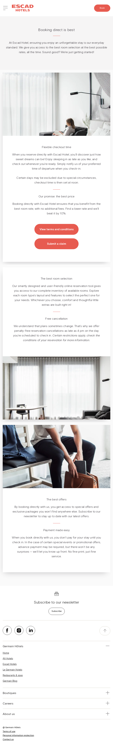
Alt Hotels (8, 659)
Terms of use (9, 731)
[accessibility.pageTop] (104, 630)
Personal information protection (18, 735)
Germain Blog (10, 681)
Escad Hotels (10, 664)
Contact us (8, 739)
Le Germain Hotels (12, 670)
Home (6, 653)
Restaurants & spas (13, 675)
